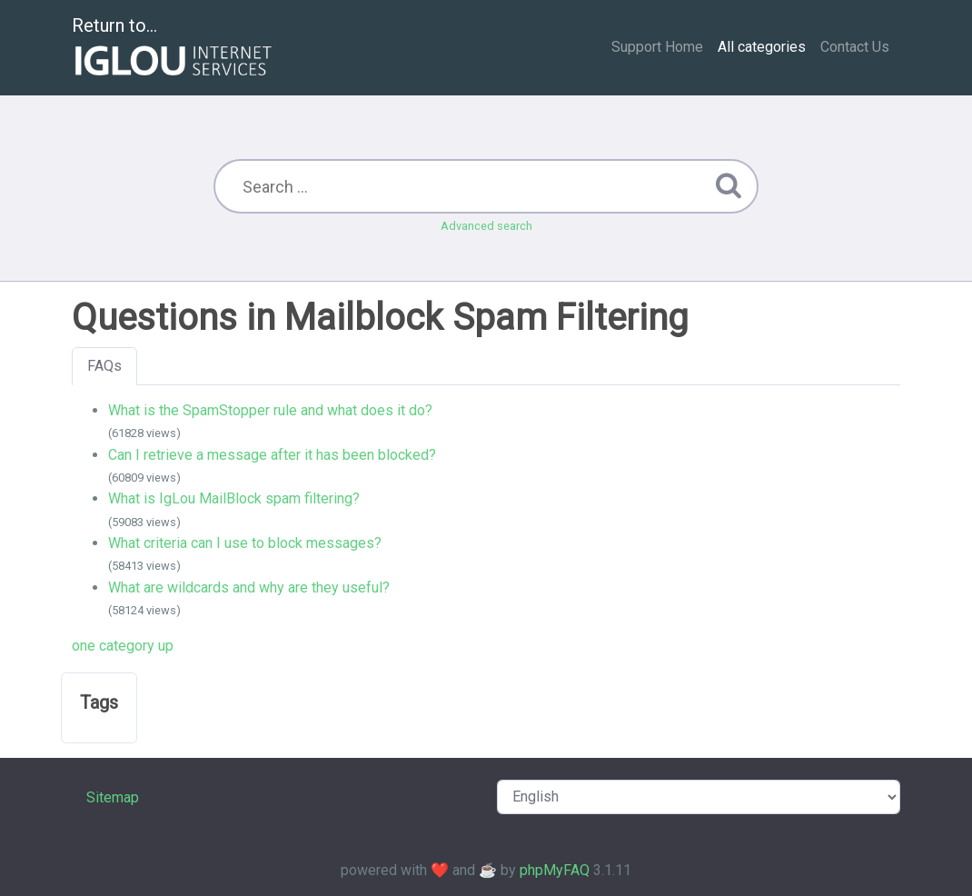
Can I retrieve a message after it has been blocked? (272, 454)
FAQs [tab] (104, 365)
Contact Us (854, 46)
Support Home (657, 46)
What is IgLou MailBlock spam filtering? (234, 498)
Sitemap (112, 797)
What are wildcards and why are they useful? (249, 587)
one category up (123, 645)
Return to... (174, 49)
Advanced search (486, 226)
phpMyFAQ (555, 870)
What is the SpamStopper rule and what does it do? (270, 410)
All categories (762, 46)
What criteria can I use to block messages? (245, 543)
